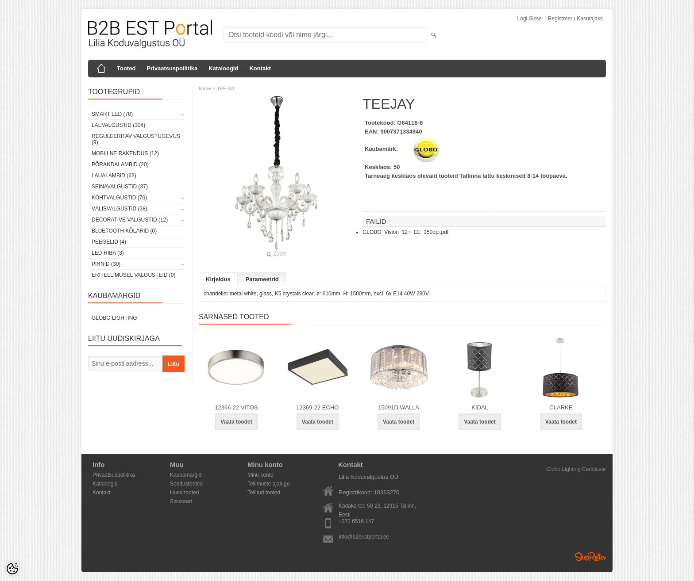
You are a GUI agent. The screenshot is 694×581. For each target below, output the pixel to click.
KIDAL (479, 407)
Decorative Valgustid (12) (130, 220)
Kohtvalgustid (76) (119, 198)
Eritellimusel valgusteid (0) (133, 275)
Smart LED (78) (112, 114)
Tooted (126, 68)
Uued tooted (184, 492)
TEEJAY (226, 88)
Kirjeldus (218, 279)
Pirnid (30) (106, 264)
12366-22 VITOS (236, 407)
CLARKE (560, 407)
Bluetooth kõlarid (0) (124, 231)
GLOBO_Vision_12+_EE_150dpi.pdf (405, 232)
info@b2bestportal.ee (364, 537)
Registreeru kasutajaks (575, 18)
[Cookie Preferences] (12, 569)
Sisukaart (181, 501)
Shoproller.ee (590, 556)
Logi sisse (529, 18)
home (205, 88)
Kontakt (259, 68)
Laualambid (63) (114, 175)
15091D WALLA (398, 407)
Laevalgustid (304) (118, 125)
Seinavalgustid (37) (120, 186)
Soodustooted (186, 484)
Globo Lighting (114, 318)
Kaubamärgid (185, 475)
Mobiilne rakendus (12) (125, 153)
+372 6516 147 (356, 521)
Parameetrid (262, 279)
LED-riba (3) (108, 253)
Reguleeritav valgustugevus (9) (136, 139)
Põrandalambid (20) (120, 164)
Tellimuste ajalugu (268, 484)
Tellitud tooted (263, 492)
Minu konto (260, 475)
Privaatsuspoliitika (172, 68)
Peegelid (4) (109, 242)
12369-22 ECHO (317, 407)
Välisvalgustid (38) (119, 209)
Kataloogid (223, 68)
